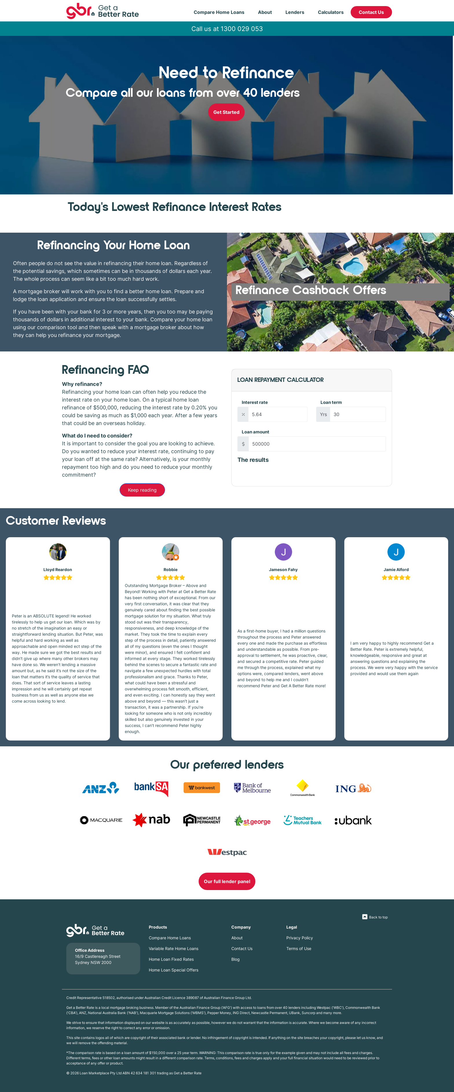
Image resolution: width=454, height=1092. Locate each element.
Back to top (378, 917)
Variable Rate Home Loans (173, 948)
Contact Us (371, 12)
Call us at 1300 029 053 (227, 28)
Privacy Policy (299, 937)
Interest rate (255, 402)
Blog (235, 959)
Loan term (331, 402)
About (265, 12)
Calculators (331, 12)
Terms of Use (298, 948)
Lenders (294, 12)
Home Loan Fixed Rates (171, 959)
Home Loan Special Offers (173, 970)
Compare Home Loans (219, 12)
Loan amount (255, 432)
